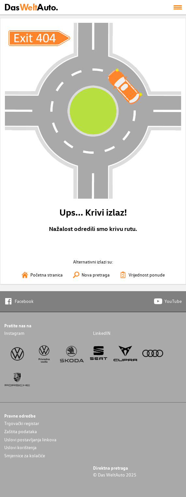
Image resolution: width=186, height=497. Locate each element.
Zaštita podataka (20, 431)
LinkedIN (101, 333)
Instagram (14, 333)
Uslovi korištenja (20, 447)
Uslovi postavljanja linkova (30, 439)
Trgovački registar (21, 423)
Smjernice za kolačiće (24, 455)
